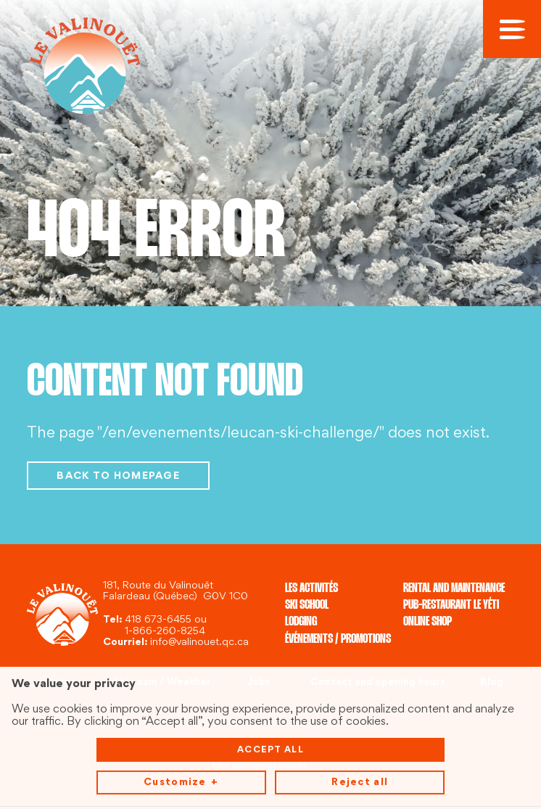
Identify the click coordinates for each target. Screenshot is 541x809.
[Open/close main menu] (512, 29)
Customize (181, 759)
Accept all (270, 726)
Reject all (359, 758)
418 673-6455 (158, 620)
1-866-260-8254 (165, 631)
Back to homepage (118, 476)
